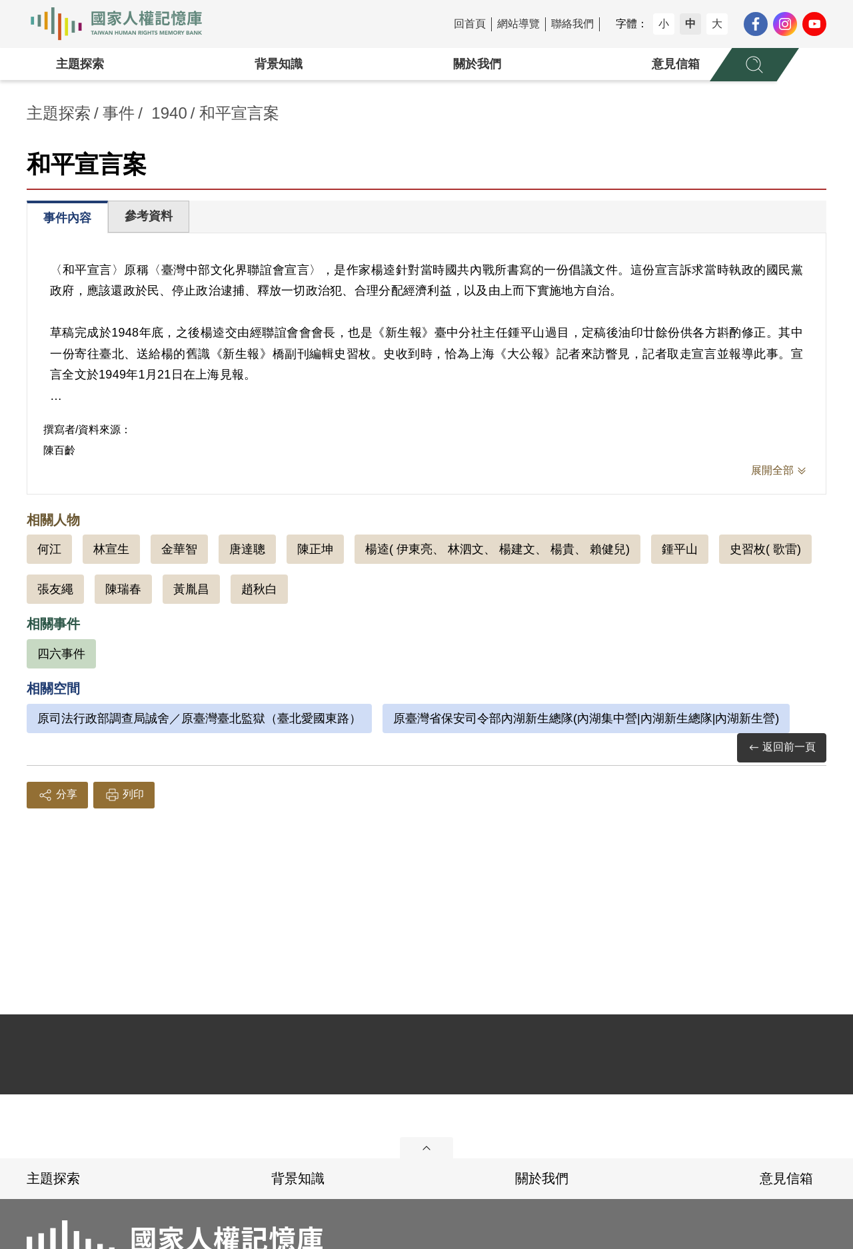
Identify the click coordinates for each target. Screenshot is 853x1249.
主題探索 (80, 64)
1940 (169, 113)
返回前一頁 (782, 747)
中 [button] (690, 23)
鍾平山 (680, 549)
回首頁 (470, 23)
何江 (49, 549)
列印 (124, 795)
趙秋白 (259, 589)
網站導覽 (518, 23)
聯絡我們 (572, 23)
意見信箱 (676, 64)
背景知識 (279, 64)
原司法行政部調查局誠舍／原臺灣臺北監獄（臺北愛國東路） (199, 718)
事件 (119, 113)
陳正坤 (315, 549)
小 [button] (663, 23)
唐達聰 (247, 549)
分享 (57, 795)
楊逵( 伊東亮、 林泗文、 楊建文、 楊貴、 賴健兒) (497, 549)
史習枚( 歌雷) (765, 549)
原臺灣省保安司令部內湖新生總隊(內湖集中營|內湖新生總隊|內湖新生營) (586, 718)
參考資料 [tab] (149, 216)
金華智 (179, 549)
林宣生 (111, 549)
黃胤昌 (191, 589)
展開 (426, 1147)
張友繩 (55, 589)
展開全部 (772, 470)
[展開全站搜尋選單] (754, 64)
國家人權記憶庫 (124, 24)
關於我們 (477, 64)
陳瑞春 (123, 589)
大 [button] (717, 23)
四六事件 (61, 653)
